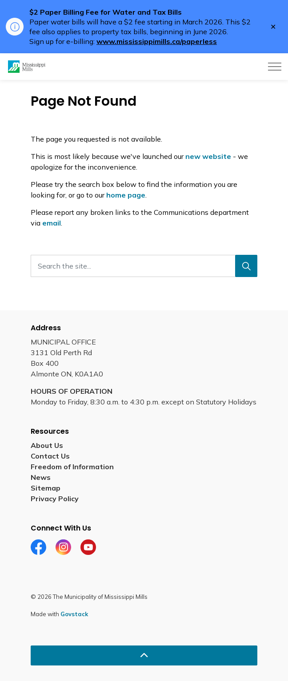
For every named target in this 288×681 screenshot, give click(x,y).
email (51, 222)
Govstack (74, 614)
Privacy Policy (55, 498)
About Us (47, 445)
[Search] (246, 266)
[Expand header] (274, 66)
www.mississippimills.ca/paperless (156, 41)
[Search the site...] (144, 266)
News (41, 477)
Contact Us (50, 455)
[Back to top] (144, 655)
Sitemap (45, 487)
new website (208, 156)
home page (125, 194)
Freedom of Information (72, 466)
